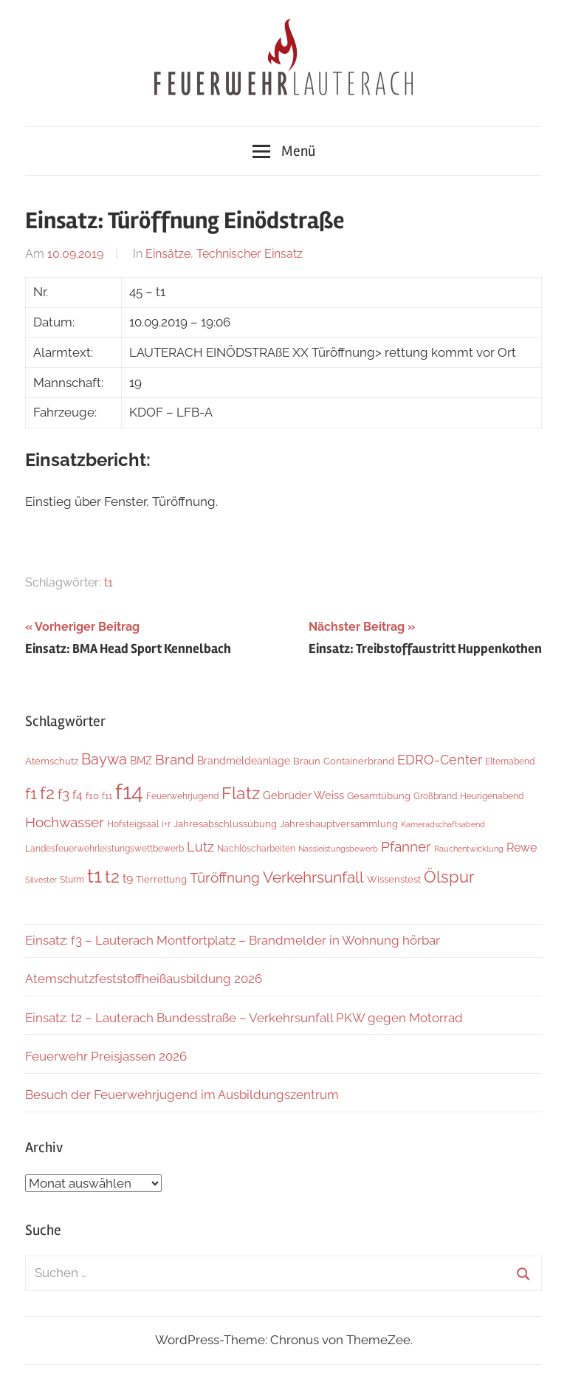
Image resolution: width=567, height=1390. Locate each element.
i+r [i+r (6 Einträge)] (166, 823)
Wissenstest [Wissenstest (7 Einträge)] (394, 879)
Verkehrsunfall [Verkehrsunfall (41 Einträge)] (313, 877)
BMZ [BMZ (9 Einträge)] (141, 761)
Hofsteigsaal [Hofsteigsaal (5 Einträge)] (133, 824)
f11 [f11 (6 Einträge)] (107, 795)
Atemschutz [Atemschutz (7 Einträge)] (51, 761)
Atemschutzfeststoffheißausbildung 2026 (143, 978)
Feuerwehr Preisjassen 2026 (106, 1056)
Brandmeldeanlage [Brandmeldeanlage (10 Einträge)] (243, 761)
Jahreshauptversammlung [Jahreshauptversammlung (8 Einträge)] (339, 823)
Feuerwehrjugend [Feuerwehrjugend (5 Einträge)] (182, 796)
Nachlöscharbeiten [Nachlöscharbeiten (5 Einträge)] (256, 848)
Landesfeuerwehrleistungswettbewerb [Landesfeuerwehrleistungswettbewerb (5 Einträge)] (104, 848)
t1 (108, 582)
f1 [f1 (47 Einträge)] (31, 793)
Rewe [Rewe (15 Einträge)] (521, 847)
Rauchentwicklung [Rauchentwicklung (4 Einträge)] (469, 848)
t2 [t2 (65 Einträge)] (112, 876)
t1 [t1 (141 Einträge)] (94, 875)
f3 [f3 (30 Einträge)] (63, 794)
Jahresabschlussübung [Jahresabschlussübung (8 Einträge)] (225, 823)
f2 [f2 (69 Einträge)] (47, 793)
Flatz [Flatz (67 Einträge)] (240, 793)
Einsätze (167, 254)
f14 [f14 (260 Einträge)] (129, 791)
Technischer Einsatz (249, 254)
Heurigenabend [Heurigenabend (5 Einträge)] (491, 796)
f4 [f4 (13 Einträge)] (77, 795)
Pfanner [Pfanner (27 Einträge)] (406, 846)
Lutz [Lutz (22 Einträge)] (200, 847)
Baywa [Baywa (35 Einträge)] (104, 759)
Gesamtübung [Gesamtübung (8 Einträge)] (378, 795)
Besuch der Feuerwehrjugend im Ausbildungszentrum (182, 1094)
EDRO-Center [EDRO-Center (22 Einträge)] (439, 759)
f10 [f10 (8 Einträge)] (92, 795)
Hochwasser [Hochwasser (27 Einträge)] (64, 822)
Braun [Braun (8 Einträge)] (306, 761)
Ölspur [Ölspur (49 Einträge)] (449, 877)
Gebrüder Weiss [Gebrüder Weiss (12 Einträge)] (303, 795)
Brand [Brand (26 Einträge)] (174, 759)
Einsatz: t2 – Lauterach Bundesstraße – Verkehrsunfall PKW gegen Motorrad (244, 1017)
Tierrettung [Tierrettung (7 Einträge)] (161, 879)
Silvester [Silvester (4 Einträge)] (41, 879)
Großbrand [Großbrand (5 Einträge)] (435, 796)
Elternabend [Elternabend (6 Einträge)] (510, 761)
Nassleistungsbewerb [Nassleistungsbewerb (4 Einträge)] (338, 848)
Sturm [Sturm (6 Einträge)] (72, 879)
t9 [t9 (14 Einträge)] (128, 879)
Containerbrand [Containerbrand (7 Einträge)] (358, 761)
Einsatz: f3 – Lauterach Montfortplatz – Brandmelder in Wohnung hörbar (232, 940)
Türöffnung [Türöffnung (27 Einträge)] (225, 877)
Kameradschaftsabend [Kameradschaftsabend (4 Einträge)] (443, 824)
